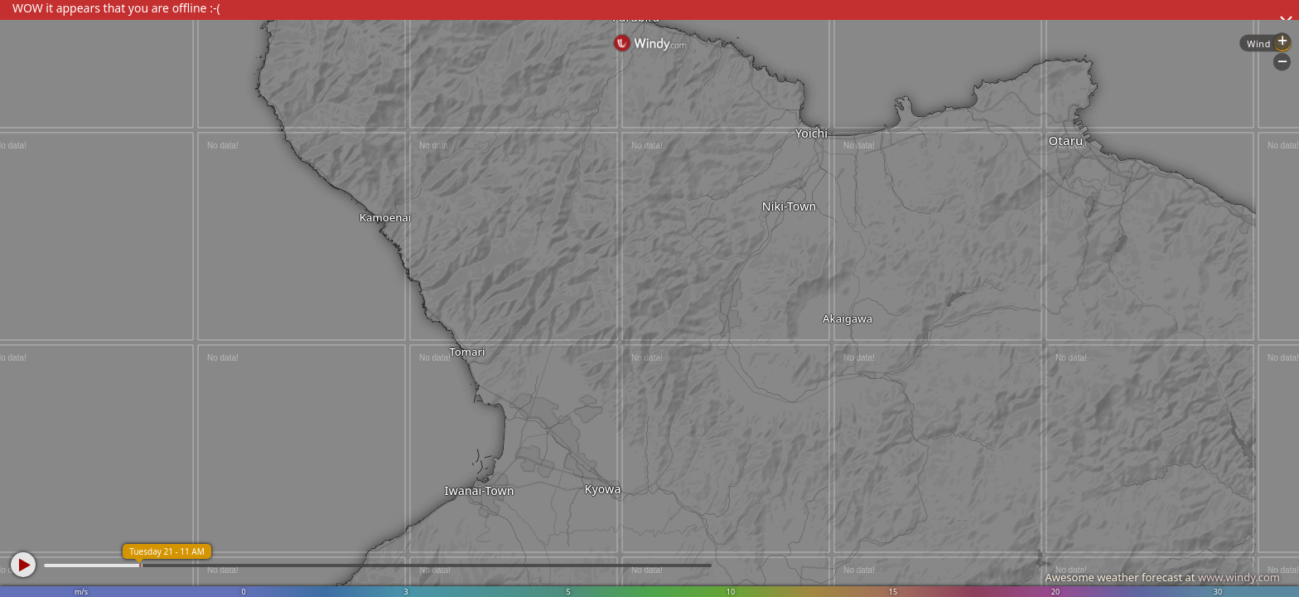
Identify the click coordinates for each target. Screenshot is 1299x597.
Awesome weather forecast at (1162, 577)
